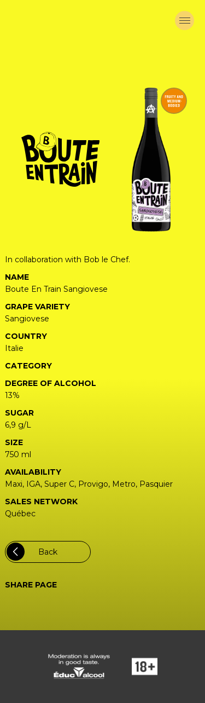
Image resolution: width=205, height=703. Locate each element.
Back (32, 552)
